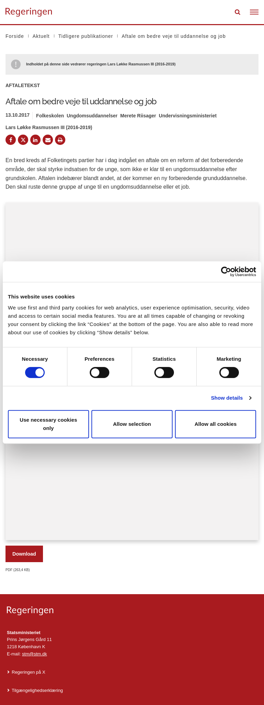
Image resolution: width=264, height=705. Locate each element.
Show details (227, 398)
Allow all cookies (216, 424)
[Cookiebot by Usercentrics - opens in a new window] (226, 271)
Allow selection (132, 424)
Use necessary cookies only (48, 424)
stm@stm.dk (34, 653)
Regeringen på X (28, 672)
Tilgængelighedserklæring (37, 690)
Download (24, 554)
